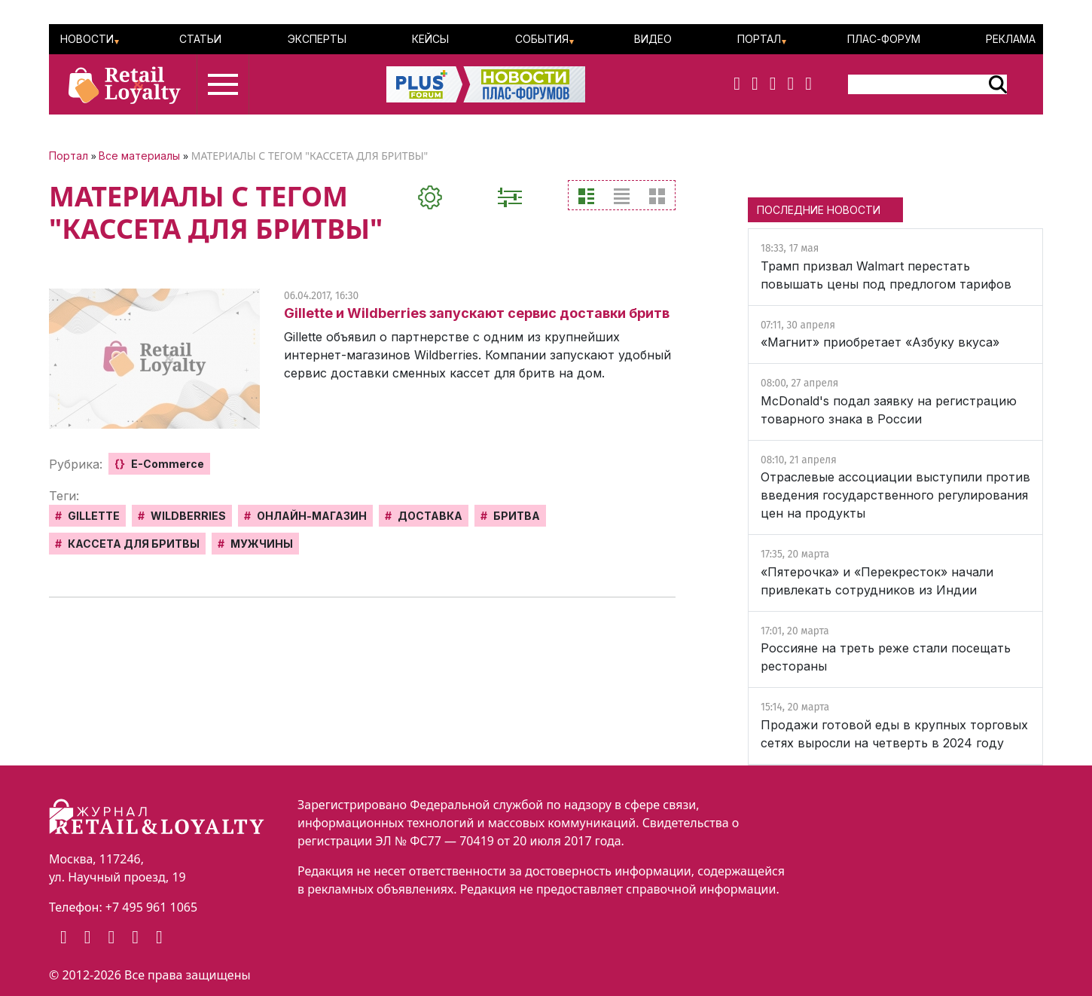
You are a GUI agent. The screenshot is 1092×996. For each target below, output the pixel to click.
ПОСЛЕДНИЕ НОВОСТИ (818, 209)
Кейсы (430, 38)
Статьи (200, 38)
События (542, 38)
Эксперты (317, 38)
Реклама (1011, 38)
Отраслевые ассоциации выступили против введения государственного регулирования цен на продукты (895, 495)
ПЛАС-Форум (883, 38)
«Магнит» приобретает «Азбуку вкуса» (880, 342)
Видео (653, 38)
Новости (87, 38)
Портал (759, 38)
